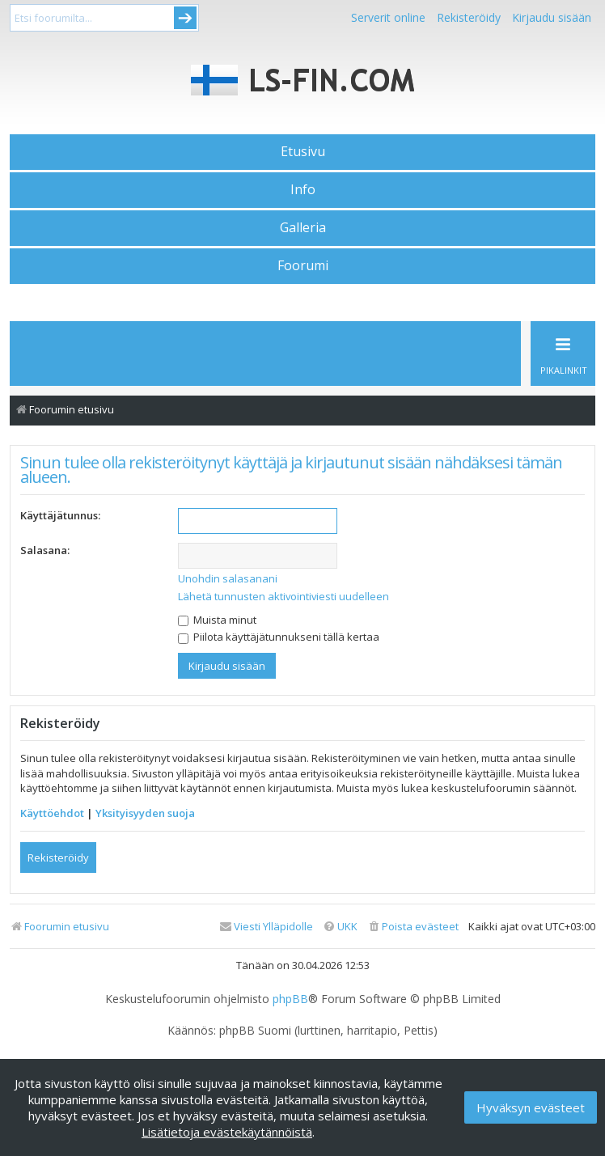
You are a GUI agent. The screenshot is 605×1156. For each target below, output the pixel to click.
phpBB (290, 999)
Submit (185, 18)
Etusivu (303, 151)
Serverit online (388, 17)
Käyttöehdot (52, 813)
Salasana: (45, 550)
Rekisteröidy (469, 17)
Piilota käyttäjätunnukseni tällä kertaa (278, 636)
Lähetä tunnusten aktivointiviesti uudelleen (283, 596)
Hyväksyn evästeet (530, 1107)
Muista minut (217, 619)
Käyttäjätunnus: (60, 515)
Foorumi (302, 265)
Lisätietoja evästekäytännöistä (227, 1132)
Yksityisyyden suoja (145, 813)
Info (302, 189)
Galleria (303, 227)
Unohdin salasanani (227, 578)
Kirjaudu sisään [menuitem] (551, 17)
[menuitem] (413, 926)
